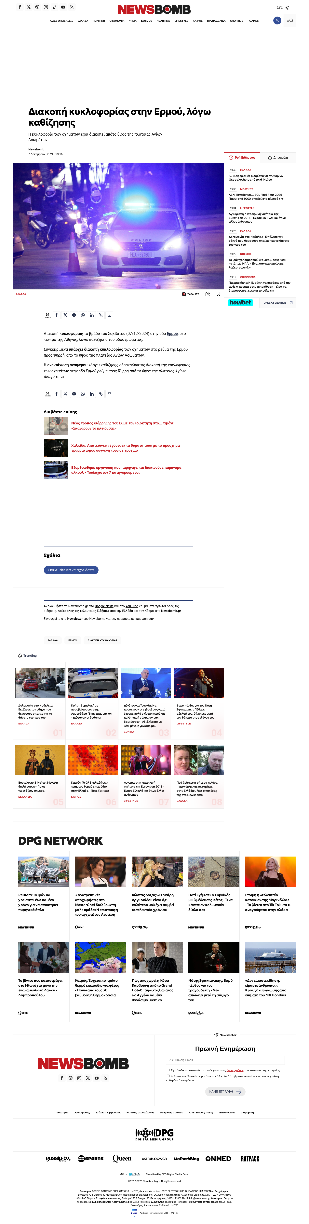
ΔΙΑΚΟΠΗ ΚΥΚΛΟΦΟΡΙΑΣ (102, 640)
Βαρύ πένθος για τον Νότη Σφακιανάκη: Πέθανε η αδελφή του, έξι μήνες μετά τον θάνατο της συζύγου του (195, 712)
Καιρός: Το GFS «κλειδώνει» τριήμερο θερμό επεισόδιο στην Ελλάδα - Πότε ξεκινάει (90, 786)
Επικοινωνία (227, 1112)
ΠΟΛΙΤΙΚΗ (99, 20)
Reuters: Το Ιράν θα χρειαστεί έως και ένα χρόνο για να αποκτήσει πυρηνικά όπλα (38, 902)
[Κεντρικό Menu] (290, 20)
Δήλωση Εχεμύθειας (108, 1112)
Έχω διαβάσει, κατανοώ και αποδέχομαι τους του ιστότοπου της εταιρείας (225, 1070)
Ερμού (172, 333)
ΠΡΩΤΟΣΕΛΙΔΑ (216, 20)
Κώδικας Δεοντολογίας (140, 1112)
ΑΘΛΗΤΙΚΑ (163, 20)
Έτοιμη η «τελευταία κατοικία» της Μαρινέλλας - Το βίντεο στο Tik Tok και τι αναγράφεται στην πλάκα (267, 902)
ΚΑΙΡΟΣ (198, 20)
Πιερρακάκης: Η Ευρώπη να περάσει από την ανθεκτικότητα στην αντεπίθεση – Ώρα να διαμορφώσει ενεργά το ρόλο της (259, 286)
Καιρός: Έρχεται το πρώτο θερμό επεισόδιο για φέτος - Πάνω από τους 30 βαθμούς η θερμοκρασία (97, 987)
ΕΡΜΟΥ (72, 640)
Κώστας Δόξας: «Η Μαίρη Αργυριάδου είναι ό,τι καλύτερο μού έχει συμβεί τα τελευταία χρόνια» (153, 902)
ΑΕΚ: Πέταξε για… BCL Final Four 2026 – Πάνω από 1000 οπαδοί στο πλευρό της (256, 196)
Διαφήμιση (247, 1112)
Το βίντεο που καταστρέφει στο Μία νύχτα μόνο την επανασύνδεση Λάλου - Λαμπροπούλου (40, 987)
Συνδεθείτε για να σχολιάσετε (71, 570)
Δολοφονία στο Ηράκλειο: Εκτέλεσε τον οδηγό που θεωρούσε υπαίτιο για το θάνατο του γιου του (35, 712)
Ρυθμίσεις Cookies (171, 1112)
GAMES (254, 20)
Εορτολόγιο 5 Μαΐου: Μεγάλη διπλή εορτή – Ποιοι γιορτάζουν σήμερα (38, 786)
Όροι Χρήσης (82, 1112)
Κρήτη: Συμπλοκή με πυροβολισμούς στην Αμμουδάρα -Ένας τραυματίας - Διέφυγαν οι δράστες (91, 712)
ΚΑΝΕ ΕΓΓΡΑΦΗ (225, 1091)
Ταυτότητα (61, 1112)
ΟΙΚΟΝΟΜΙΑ (116, 20)
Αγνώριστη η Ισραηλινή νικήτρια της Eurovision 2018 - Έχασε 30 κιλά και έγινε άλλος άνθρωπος (144, 789)
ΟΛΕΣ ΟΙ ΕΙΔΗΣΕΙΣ (61, 20)
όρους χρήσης (235, 1070)
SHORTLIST (237, 20)
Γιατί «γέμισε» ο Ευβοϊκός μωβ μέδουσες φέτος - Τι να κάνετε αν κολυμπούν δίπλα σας (210, 902)
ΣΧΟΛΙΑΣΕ (190, 294)
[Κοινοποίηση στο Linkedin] (92, 315)
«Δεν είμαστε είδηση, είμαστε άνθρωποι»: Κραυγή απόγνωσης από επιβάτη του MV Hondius (265, 987)
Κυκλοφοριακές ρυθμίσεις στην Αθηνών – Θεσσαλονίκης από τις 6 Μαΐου (257, 178)
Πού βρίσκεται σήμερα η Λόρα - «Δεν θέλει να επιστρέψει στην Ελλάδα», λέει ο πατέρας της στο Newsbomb (197, 789)
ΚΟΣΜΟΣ (146, 20)
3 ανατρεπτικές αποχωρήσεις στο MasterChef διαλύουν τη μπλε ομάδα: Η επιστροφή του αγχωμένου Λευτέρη (96, 905)
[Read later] (218, 294)
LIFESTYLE (181, 20)
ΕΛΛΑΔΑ (82, 20)
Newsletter (75, 619)
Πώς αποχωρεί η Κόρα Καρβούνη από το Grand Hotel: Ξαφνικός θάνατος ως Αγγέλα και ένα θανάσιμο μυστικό (152, 990)
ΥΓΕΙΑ (133, 20)
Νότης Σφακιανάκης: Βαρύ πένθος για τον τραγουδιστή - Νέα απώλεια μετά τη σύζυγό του (210, 990)
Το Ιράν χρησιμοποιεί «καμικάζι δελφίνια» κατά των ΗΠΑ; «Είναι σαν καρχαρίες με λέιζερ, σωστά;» (257, 263)
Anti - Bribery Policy (201, 1112)
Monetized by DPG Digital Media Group (167, 1174)
